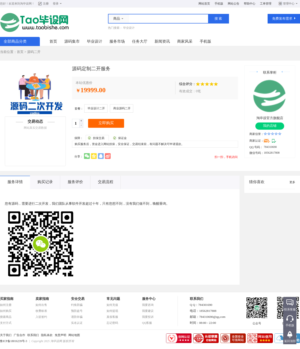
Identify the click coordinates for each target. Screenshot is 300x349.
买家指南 (6, 299)
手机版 (219, 3)
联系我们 (33, 335)
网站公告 (233, 3)
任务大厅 (139, 41)
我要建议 (148, 311)
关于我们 (6, 335)
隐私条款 (47, 335)
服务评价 (75, 182)
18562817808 (272, 152)
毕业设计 (129, 27)
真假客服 (112, 317)
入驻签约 (41, 317)
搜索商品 (6, 317)
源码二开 (34, 52)
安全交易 (77, 299)
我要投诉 (148, 317)
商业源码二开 (122, 108)
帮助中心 (249, 3)
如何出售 (41, 305)
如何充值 (112, 305)
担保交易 (98, 138)
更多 (292, 182)
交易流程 (105, 182)
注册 (46, 3)
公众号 (257, 322)
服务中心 (149, 299)
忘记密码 (112, 323)
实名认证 (77, 323)
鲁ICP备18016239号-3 (13, 341)
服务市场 (117, 41)
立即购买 (106, 123)
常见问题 (113, 299)
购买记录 (45, 182)
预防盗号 (77, 311)
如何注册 (6, 305)
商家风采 (184, 41)
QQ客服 (147, 323)
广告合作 (19, 335)
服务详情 (15, 182)
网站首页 (204, 3)
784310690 (270, 147)
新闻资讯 (162, 41)
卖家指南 (42, 299)
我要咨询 (148, 305)
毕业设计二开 (96, 108)
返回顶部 (290, 341)
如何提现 (112, 311)
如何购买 (6, 311)
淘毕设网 (26, 3)
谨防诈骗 (77, 317)
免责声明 (60, 335)
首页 (53, 41)
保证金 (122, 138)
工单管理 (265, 3)
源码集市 (72, 41)
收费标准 (41, 311)
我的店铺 (269, 126)
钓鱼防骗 (77, 305)
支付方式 (6, 323)
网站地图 (74, 335)
